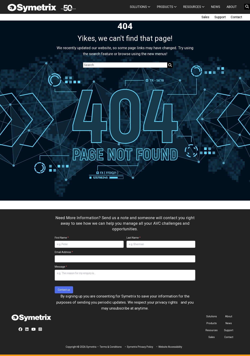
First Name (62, 237)
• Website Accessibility (169, 346)
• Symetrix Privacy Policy (138, 346)
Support (220, 17)
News (215, 7)
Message (61, 266)
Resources (194, 7)
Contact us (64, 289)
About (232, 7)
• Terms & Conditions (109, 346)
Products (167, 7)
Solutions (140, 7)
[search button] (247, 7)
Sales (205, 17)
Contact (236, 17)
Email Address (64, 252)
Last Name (134, 237)
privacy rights (166, 302)
